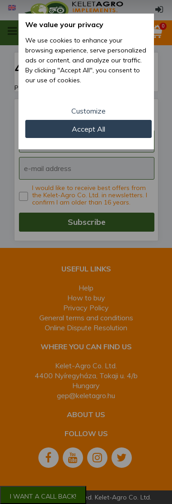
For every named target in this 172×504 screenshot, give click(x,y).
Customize (88, 110)
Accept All (88, 128)
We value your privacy (64, 24)
